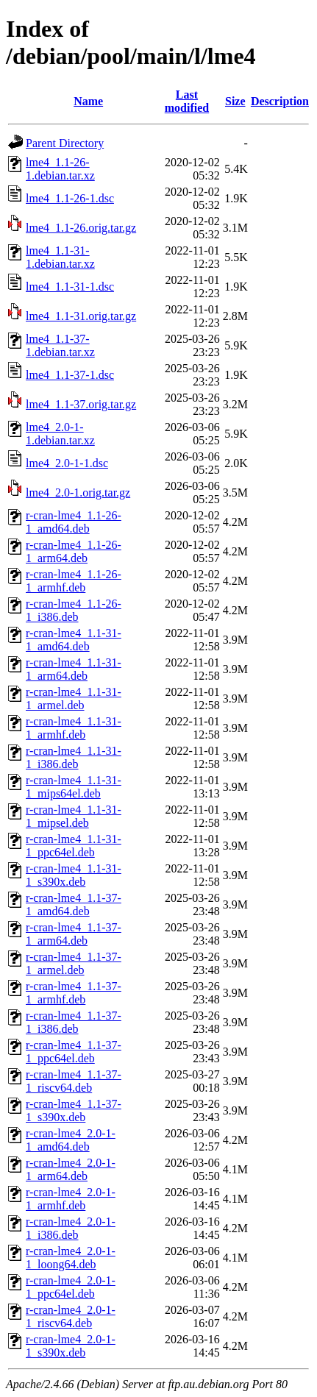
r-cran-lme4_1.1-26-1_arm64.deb (73, 551)
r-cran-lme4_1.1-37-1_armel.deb (73, 963)
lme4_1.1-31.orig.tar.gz (81, 316)
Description (280, 101)
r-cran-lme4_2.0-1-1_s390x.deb (70, 1346)
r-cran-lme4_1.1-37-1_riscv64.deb (73, 1081)
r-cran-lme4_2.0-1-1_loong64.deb (70, 1257)
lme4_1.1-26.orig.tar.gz (81, 227)
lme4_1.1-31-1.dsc (70, 286)
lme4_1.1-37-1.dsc (70, 375)
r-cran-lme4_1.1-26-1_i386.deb (73, 610)
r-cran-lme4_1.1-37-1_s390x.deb (73, 1110)
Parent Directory (65, 143)
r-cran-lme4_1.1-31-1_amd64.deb (73, 640)
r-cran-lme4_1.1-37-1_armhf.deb (73, 993)
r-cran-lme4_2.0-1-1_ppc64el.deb (70, 1287)
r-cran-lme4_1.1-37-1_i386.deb (73, 1022)
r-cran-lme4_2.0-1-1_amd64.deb (70, 1140)
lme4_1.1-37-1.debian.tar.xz (60, 345)
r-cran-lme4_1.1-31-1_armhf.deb (73, 728)
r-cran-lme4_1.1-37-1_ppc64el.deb (73, 1051)
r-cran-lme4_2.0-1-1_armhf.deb (70, 1199)
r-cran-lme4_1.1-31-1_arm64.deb (73, 669)
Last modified (187, 101)
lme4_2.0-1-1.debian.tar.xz (60, 434)
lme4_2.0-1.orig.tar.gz (78, 492)
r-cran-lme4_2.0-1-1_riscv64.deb (70, 1316)
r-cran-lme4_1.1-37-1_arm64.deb (73, 934)
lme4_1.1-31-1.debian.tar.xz (60, 257)
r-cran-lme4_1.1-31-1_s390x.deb (73, 875)
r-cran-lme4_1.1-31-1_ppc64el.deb (73, 846)
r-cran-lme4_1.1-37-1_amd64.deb (73, 904)
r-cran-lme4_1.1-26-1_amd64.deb (73, 522)
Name (88, 101)
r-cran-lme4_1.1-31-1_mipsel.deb (73, 816)
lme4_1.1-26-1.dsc (70, 198)
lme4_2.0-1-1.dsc (67, 463)
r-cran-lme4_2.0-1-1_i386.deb (70, 1228)
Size (235, 101)
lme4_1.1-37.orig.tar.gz (81, 404)
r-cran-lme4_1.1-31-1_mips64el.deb (73, 787)
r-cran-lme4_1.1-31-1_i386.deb (73, 757)
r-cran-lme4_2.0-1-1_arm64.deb (70, 1169)
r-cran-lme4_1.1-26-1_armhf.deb (73, 581)
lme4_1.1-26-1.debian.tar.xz (60, 169)
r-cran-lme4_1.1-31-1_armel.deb (73, 698)
